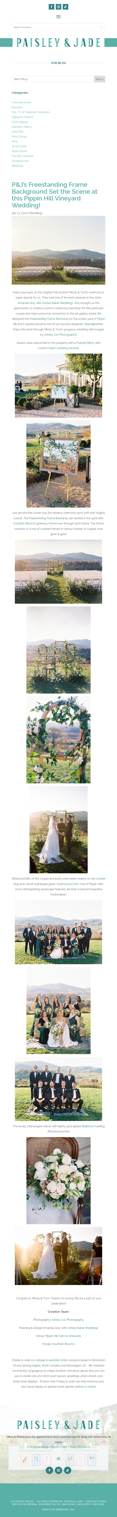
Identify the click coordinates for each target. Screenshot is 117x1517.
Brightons (88, 1126)
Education (17, 107)
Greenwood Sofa (67, 884)
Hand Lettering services (63, 348)
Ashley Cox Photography (60, 334)
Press (15, 141)
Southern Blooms (24, 523)
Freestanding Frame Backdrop (49, 318)
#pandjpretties (93, 324)
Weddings (17, 165)
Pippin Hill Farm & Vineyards (63, 1336)
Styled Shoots (19, 151)
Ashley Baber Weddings (82, 1328)
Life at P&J (17, 131)
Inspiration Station (21, 126)
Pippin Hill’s (96, 884)
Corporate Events (21, 102)
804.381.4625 (80, 1447)
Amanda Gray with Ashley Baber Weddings (45, 303)
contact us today (85, 1386)
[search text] (58, 27)
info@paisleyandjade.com (47, 1447)
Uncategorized (20, 161)
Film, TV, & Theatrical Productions (31, 112)
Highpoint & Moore (22, 117)
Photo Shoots (19, 136)
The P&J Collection (23, 156)
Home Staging (20, 122)
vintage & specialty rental (52, 1360)
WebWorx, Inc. (65, 1509)
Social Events (19, 146)
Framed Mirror (85, 343)
